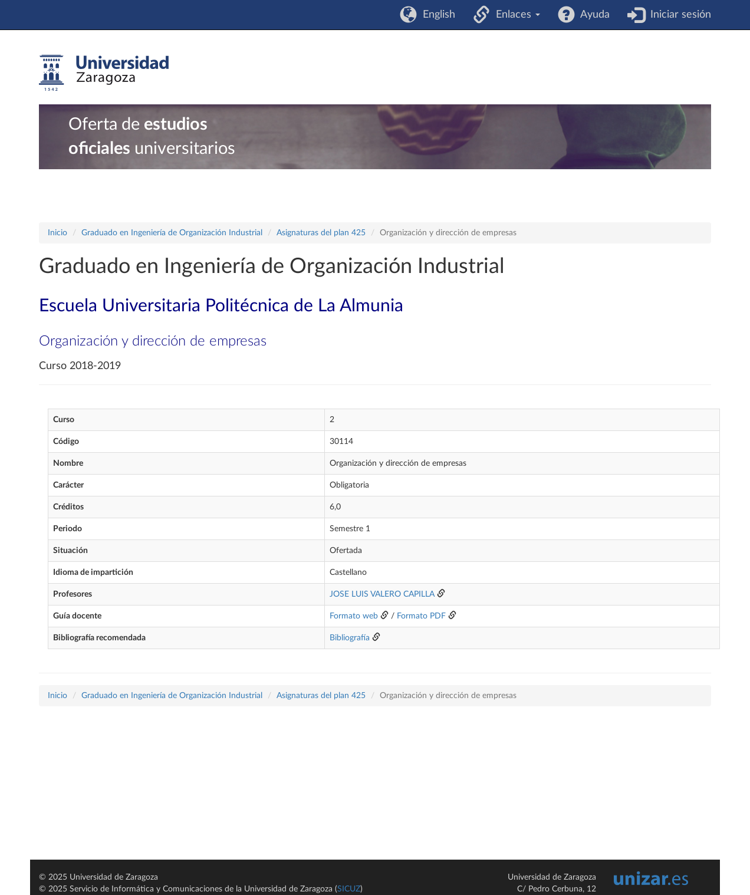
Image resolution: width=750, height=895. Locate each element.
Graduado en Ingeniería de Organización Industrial (171, 233)
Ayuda (592, 14)
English (436, 14)
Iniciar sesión (677, 14)
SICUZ (348, 889)
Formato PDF (421, 616)
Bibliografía (350, 638)
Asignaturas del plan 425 (321, 233)
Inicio (57, 233)
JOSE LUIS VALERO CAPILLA (382, 594)
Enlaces (515, 14)
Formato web (354, 616)
